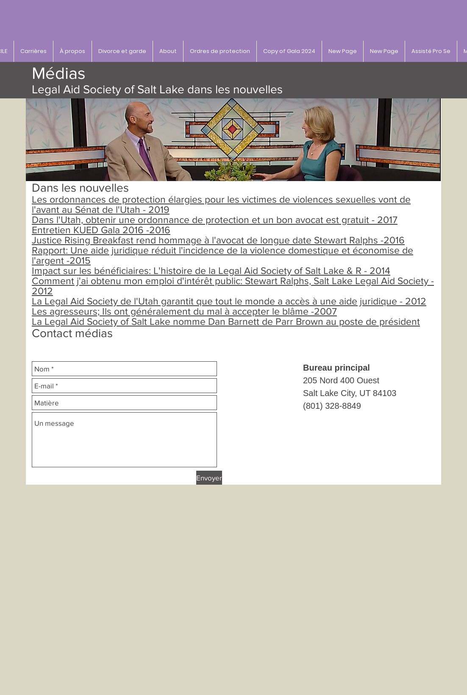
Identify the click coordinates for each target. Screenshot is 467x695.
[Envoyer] (209, 478)
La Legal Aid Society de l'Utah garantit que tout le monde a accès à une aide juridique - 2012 (229, 301)
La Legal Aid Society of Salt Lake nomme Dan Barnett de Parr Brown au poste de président (226, 321)
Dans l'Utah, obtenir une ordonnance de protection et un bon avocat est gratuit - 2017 (215, 220)
